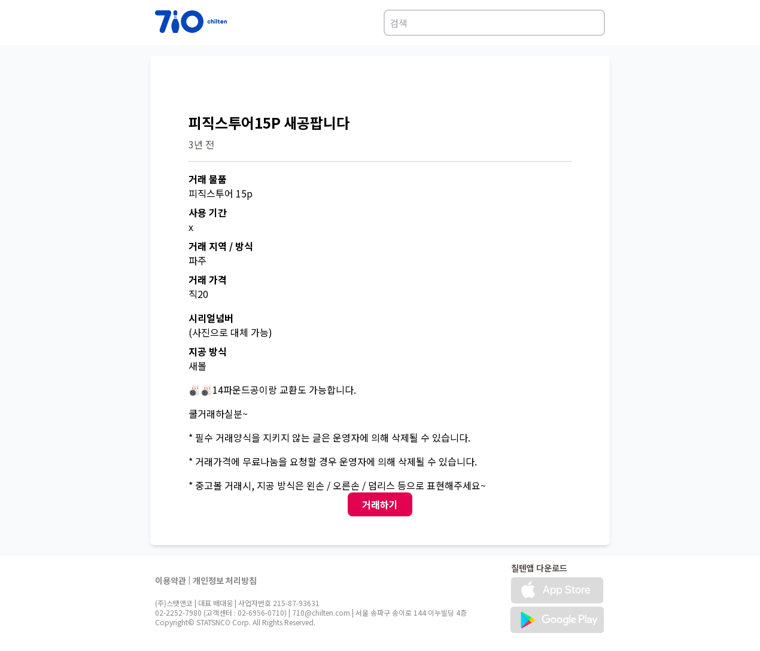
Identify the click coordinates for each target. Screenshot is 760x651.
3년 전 (201, 144)
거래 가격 (208, 279)
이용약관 (170, 580)
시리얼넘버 (211, 318)
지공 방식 (208, 351)
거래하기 (380, 504)
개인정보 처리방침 (225, 580)
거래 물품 (208, 179)
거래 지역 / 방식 (221, 246)
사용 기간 (208, 212)
